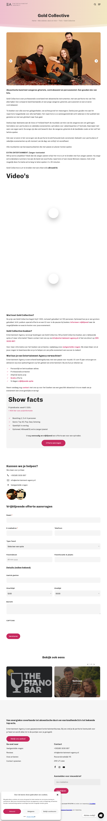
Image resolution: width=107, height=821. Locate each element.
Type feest (11, 541)
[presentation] (22, 627)
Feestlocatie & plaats (63, 555)
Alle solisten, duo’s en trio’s (47, 21)
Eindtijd (57, 588)
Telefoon (58, 528)
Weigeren (30, 811)
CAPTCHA (10, 620)
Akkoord (12, 811)
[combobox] (53, 546)
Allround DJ (25, 429)
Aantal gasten (12, 575)
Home (34, 21)
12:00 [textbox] (10, 594)
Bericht (9, 602)
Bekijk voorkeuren (49, 811)
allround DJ (52, 168)
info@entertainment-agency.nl (65, 338)
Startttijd (10, 588)
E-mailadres (12, 528)
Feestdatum (11, 555)
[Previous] (10, 61)
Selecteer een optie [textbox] (16, 547)
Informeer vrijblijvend (79, 322)
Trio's (60, 21)
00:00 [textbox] (58, 594)
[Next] (96, 61)
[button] (57, 795)
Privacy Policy (31, 816)
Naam (9, 515)
